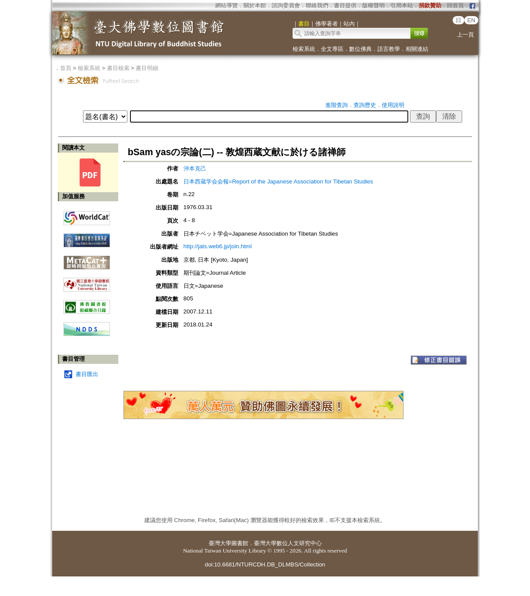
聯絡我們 (317, 5)
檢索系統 (304, 49)
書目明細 (147, 68)
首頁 (65, 68)
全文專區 (332, 49)
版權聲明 (373, 5)
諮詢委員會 (286, 5)
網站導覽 (226, 5)
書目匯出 (87, 374)
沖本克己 (194, 168)
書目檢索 (118, 68)
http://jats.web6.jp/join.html (217, 246)
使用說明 (393, 105)
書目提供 (345, 5)
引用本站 (401, 5)
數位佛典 (360, 49)
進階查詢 (336, 105)
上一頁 (465, 34)
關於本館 (254, 5)
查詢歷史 (364, 105)
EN (471, 20)
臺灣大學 (220, 543)
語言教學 (388, 49)
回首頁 (455, 5)
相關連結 (417, 49)
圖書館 (239, 543)
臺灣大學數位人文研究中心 (288, 543)
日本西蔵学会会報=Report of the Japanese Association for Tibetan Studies (278, 181)
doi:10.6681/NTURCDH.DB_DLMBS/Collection (265, 564)
